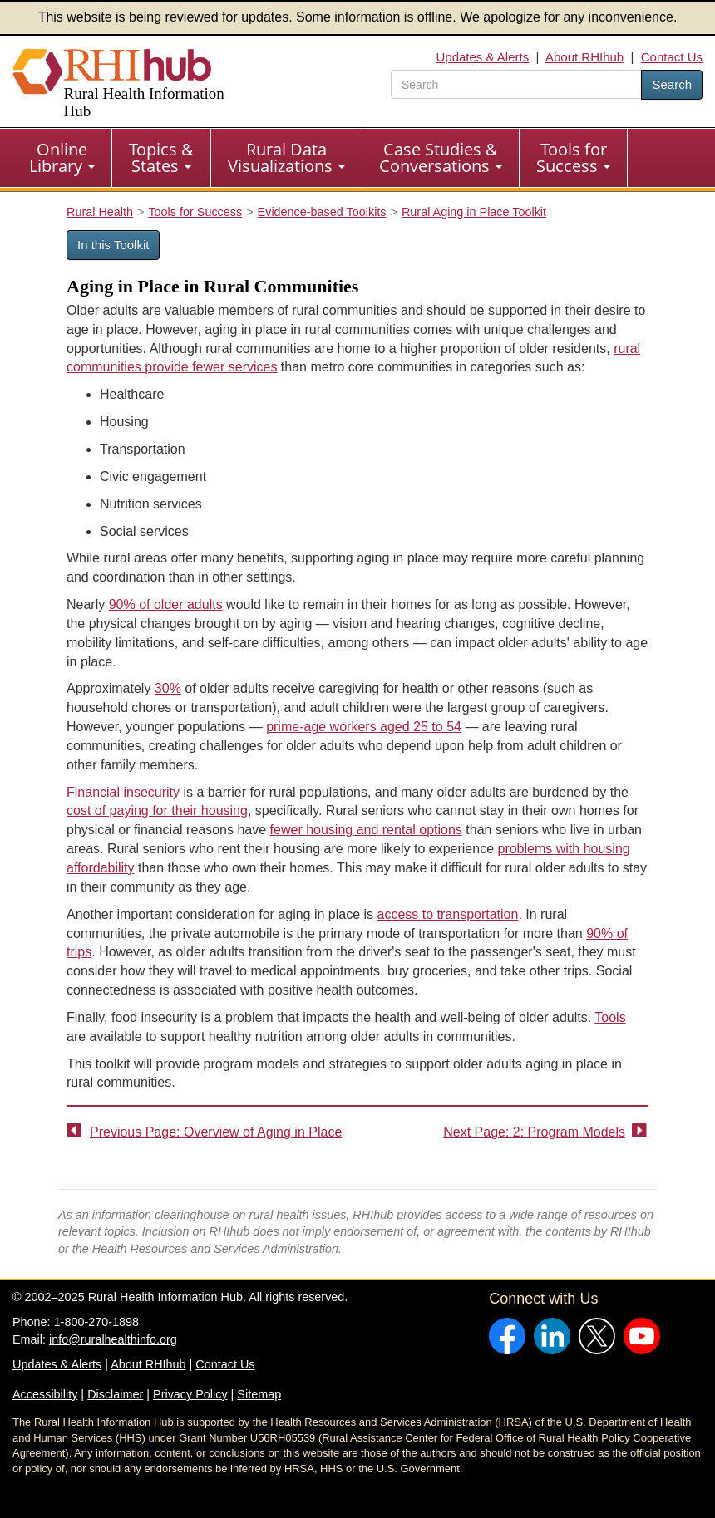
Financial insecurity (123, 792)
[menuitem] (62, 158)
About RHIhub (584, 57)
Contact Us (672, 57)
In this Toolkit (113, 245)
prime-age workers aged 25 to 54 (363, 727)
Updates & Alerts (482, 57)
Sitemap (259, 1394)
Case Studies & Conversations (440, 157)
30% (168, 688)
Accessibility (44, 1394)
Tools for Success (573, 157)
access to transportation (448, 914)
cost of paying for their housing (157, 810)
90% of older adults (166, 604)
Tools (609, 1017)
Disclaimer (115, 1394)
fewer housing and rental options (366, 830)
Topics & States (161, 157)
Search (672, 84)
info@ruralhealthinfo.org (113, 1339)
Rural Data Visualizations (286, 157)
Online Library (62, 157)
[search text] (516, 84)
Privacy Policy (190, 1394)
